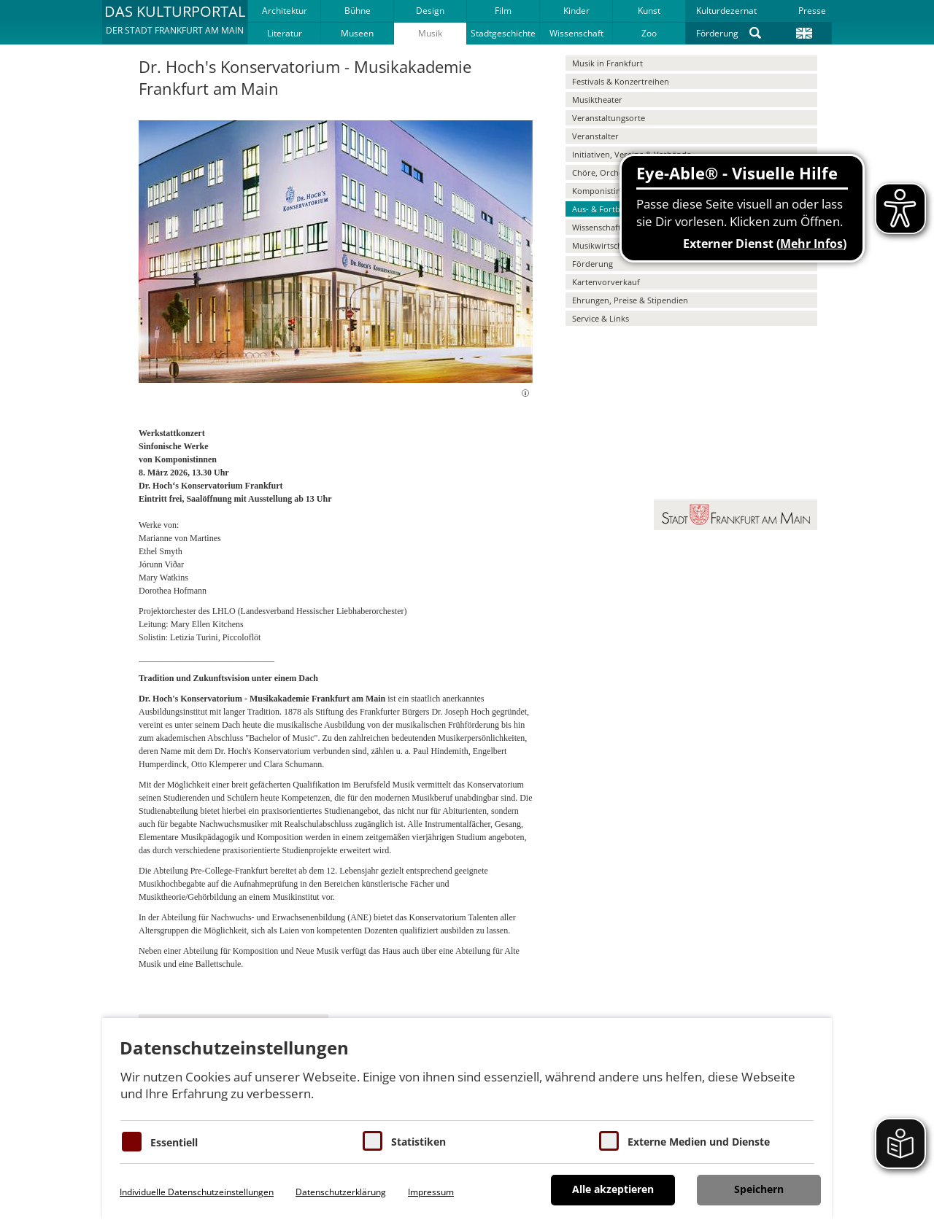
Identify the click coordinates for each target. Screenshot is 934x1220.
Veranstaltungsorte (608, 117)
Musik (430, 33)
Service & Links (600, 318)
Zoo (649, 33)
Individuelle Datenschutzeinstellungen (197, 1192)
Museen (357, 33)
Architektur (284, 10)
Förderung (717, 33)
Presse (812, 10)
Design (430, 10)
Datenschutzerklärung (341, 1192)
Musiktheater (597, 99)
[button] (174, 22)
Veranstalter (595, 136)
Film (503, 10)
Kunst (649, 10)
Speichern (759, 1189)
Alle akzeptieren (613, 1189)
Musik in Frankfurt (607, 63)
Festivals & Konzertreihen (620, 81)
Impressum (431, 1192)
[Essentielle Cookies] (132, 1141)
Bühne (357, 10)
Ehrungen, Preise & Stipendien (630, 300)
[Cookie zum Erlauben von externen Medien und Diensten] (609, 1141)
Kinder (576, 10)
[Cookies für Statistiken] (372, 1141)
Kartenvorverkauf (606, 281)
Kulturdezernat (726, 10)
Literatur (284, 33)
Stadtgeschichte (503, 33)
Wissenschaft (576, 33)
